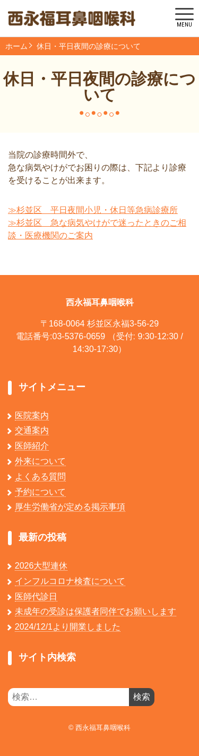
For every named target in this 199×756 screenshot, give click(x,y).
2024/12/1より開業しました (67, 626)
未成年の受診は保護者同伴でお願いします (95, 611)
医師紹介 (32, 445)
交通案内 (32, 430)
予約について (40, 491)
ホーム (16, 46)
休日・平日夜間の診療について (89, 46)
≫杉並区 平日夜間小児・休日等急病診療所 (93, 209)
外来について (40, 461)
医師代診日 (36, 596)
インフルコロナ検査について (70, 581)
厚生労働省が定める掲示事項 (70, 506)
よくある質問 (40, 476)
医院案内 (32, 415)
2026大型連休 (41, 565)
